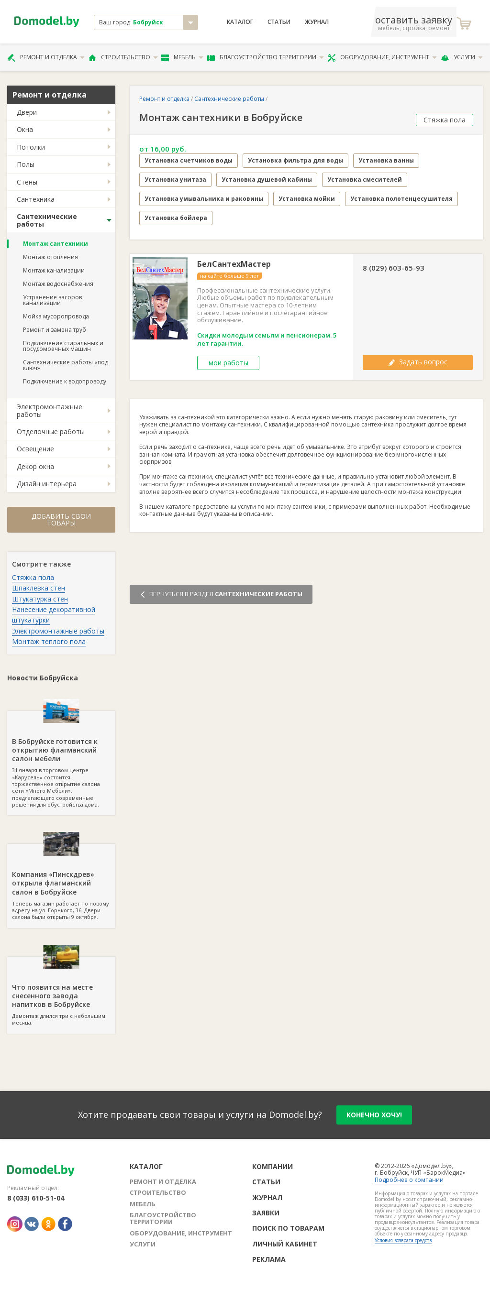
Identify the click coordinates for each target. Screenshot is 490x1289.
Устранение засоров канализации (52, 300)
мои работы (228, 362)
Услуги (462, 57)
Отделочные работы (51, 431)
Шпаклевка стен (38, 587)
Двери (27, 112)
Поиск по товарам (288, 1228)
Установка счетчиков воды (189, 160)
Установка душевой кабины (267, 179)
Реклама (269, 1259)
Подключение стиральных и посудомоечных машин (63, 346)
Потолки (31, 147)
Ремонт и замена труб (54, 330)
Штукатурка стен (40, 598)
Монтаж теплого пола (49, 641)
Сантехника (36, 199)
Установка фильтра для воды (295, 160)
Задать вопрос (417, 361)
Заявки (265, 1212)
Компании (272, 1166)
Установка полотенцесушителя (401, 199)
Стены (27, 181)
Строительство (123, 57)
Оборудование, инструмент (382, 57)
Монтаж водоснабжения (58, 284)
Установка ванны (386, 160)
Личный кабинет (284, 1243)
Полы (25, 164)
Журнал (317, 22)
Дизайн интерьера (47, 483)
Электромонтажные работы (49, 410)
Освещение (35, 448)
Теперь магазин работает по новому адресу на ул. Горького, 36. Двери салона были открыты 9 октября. (61, 882)
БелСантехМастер (234, 264)
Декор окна (35, 466)
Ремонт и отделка (46, 57)
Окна (25, 129)
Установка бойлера (176, 218)
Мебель (182, 57)
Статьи (278, 22)
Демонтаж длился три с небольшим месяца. (61, 992)
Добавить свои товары (61, 519)
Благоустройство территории (265, 57)
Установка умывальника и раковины (204, 199)
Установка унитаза (175, 179)
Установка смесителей (364, 179)
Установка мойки (306, 199)
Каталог (240, 22)
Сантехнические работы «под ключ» (65, 365)
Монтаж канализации (54, 270)
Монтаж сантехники (55, 244)
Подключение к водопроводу (64, 381)
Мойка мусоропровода (56, 316)
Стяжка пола (33, 577)
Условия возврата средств (403, 1240)
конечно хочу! (374, 1114)
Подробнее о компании (409, 1180)
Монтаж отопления (50, 257)
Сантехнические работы (47, 220)
